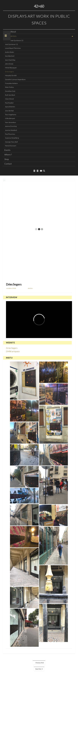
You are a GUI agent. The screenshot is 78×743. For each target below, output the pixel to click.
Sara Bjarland (9, 56)
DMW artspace (13, 351)
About (13, 31)
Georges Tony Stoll (11, 142)
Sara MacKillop (10, 60)
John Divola (9, 64)
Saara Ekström (10, 107)
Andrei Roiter (9, 52)
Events (7, 150)
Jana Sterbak (9, 111)
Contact (8, 164)
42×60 (39, 6)
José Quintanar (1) (11, 44)
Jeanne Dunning (11, 126)
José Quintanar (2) (17, 40)
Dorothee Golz (10, 91)
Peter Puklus (9, 87)
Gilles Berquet (10, 118)
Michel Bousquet (11, 68)
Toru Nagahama (10, 115)
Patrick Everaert (10, 146)
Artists (14, 36)
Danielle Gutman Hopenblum (15, 79)
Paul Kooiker (9, 103)
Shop (6, 159)
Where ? (8, 154)
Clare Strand (9, 99)
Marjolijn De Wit (11, 75)
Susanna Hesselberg (12, 138)
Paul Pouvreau (10, 134)
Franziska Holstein (11, 83)
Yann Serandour (10, 122)
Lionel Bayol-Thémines (13, 48)
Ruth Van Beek (10, 95)
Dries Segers (9, 72)
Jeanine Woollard (11, 130)
